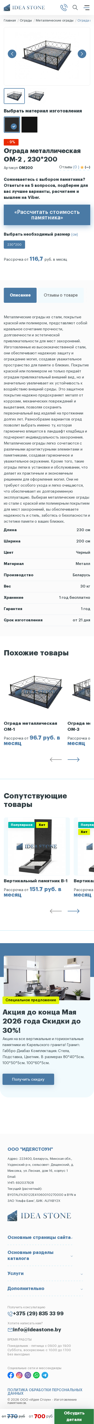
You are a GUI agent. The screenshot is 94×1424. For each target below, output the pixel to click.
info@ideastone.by (37, 1329)
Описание (20, 295)
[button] (12, 54)
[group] (35, 706)
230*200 (14, 244)
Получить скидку (28, 1079)
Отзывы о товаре (61, 295)
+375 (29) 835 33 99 (38, 1313)
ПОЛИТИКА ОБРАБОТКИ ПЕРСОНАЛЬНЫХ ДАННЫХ (45, 1391)
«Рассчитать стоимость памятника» (47, 214)
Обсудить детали (74, 1416)
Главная (10, 20)
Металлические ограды (54, 20)
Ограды (26, 20)
